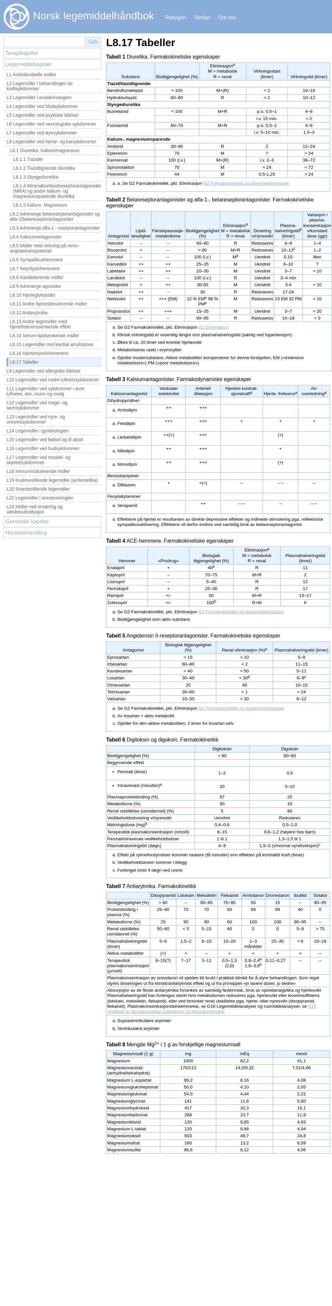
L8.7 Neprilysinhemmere (35, 268)
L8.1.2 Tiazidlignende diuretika (44, 168)
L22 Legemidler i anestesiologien (40, 497)
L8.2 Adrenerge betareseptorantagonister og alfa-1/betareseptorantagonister (55, 216)
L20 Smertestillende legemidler (38, 489)
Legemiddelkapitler (28, 64)
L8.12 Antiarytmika (28, 312)
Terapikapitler (21, 53)
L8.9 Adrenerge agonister (35, 286)
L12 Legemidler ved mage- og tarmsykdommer (37, 405)
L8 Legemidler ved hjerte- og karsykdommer (51, 141)
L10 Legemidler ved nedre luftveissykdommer (53, 379)
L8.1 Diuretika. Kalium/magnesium (44, 150)
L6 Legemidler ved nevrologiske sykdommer (51, 124)
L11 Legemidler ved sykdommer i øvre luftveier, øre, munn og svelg (45, 391)
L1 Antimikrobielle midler (31, 74)
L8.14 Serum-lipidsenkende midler (44, 335)
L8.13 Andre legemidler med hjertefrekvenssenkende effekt (40, 324)
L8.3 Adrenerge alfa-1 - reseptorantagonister (55, 228)
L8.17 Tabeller (24, 362)
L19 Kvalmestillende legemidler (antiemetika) (52, 480)
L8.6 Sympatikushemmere (36, 259)
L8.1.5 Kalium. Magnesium (40, 205)
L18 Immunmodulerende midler (38, 471)
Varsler (202, 17)
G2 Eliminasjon (213, 327)
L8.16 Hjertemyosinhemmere (39, 353)
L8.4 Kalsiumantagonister (35, 236)
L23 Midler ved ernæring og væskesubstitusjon (34, 509)
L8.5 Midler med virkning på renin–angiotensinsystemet (45, 248)
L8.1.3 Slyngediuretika (36, 177)
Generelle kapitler (27, 521)
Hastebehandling (26, 533)
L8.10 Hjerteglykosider (32, 295)
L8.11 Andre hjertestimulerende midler (48, 303)
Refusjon (175, 17)
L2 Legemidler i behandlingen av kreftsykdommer (40, 86)
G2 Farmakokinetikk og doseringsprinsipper (246, 183)
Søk (93, 42)
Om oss (227, 17)
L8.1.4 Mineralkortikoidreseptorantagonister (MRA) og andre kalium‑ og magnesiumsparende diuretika (57, 191)
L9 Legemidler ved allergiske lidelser (43, 371)
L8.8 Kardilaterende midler (36, 277)
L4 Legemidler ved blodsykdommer (42, 106)
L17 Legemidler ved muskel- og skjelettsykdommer (38, 460)
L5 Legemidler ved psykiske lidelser (43, 115)
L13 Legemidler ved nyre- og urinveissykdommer (36, 419)
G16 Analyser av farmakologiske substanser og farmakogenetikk (211, 1009)
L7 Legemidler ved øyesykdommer (42, 132)
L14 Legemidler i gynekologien (38, 430)
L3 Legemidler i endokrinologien (39, 97)
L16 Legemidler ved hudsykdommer (43, 448)
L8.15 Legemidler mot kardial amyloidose (51, 344)
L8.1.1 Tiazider (28, 159)
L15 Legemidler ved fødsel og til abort (45, 439)
